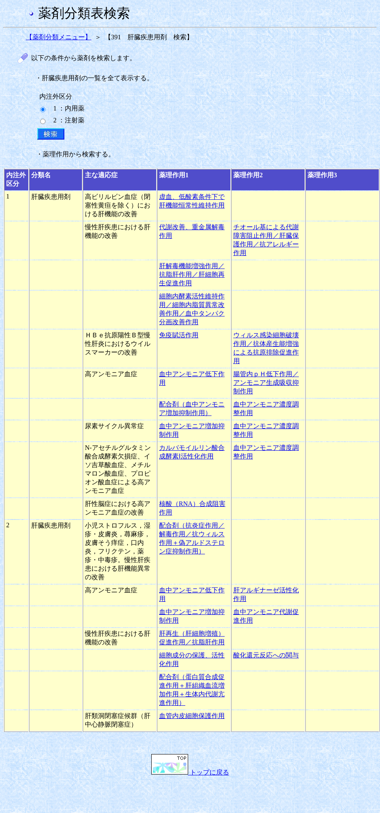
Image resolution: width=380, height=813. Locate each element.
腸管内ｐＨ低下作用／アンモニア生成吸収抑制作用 (266, 382)
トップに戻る (190, 772)
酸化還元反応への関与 (266, 655)
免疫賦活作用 (178, 335)
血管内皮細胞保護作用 (192, 715)
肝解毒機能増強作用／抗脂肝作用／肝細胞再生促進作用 (192, 274)
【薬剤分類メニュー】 (58, 37)
